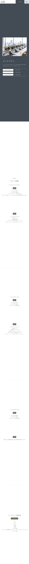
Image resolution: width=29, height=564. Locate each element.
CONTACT (20, 1)
